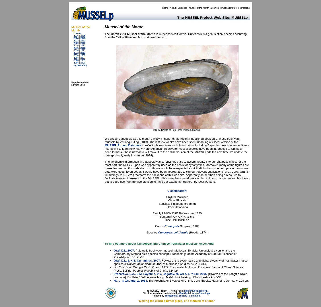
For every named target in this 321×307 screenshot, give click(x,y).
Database (182, 8)
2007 (82, 58)
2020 (76, 43)
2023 (82, 38)
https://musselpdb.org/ (195, 291)
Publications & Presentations (235, 8)
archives (214, 8)
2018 (76, 45)
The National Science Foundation (182, 296)
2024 (76, 38)
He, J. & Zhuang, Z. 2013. (131, 280)
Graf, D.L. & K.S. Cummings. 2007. (137, 260)
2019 (82, 43)
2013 (82, 50)
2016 (76, 48)
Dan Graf (184, 293)
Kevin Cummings (201, 293)
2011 (82, 53)
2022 (76, 40)
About (173, 8)
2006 (76, 60)
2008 (76, 58)
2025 (82, 36)
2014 (76, 50)
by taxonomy (80, 65)
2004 (76, 62)
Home (165, 8)
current (77, 33)
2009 (82, 55)
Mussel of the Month (199, 8)
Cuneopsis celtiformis (173, 232)
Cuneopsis (172, 226)
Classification (176, 190)
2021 (82, 40)
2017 (82, 45)
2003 (82, 62)
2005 (82, 60)
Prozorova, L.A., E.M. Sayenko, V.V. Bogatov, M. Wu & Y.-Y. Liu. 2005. (161, 274)
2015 (82, 48)
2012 (76, 53)
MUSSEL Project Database (123, 145)
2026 (76, 36)
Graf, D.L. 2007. (124, 250)
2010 (76, 55)
